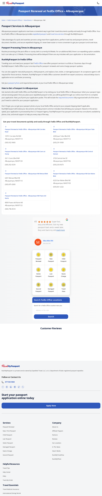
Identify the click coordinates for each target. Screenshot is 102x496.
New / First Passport (9, 431)
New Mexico (28, 20)
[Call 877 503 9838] (98, 3)
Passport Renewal (8, 427)
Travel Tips (6, 468)
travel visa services (57, 34)
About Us (55, 427)
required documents (65, 98)
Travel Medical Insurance (11, 489)
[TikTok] (19, 387)
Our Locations (56, 443)
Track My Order (8, 480)
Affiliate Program (57, 431)
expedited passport (40, 34)
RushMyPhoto (56, 459)
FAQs (4, 476)
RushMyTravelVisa (58, 455)
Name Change (7, 451)
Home (3, 20)
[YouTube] (15, 387)
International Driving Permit (12, 493)
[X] (23, 387)
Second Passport (8, 455)
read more (60, 230)
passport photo (14, 83)
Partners (55, 435)
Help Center (7, 472)
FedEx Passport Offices (14, 20)
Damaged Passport (9, 447)
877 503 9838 (8, 382)
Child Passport (7, 435)
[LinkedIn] (11, 387)
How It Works (56, 451)
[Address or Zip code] (51, 310)
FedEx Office (38, 63)
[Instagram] (7, 387)
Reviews (54, 439)
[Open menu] (4, 3)
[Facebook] (3, 387)
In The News (56, 447)
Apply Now (51, 405)
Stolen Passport (8, 443)
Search (51, 316)
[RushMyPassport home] (51, 3)
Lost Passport (7, 439)
